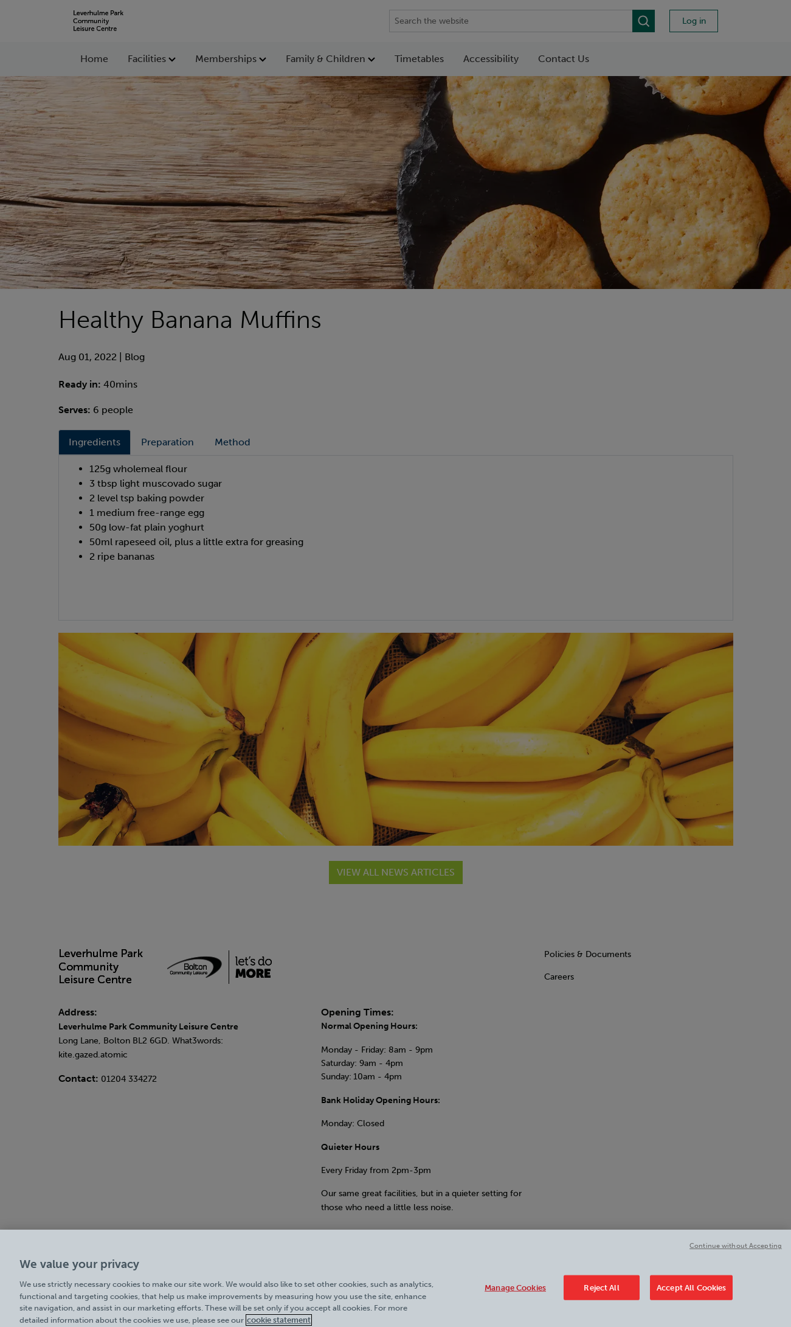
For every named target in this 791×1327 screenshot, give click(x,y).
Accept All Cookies (691, 1292)
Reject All (601, 1292)
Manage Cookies (515, 1292)
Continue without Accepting (735, 1250)
